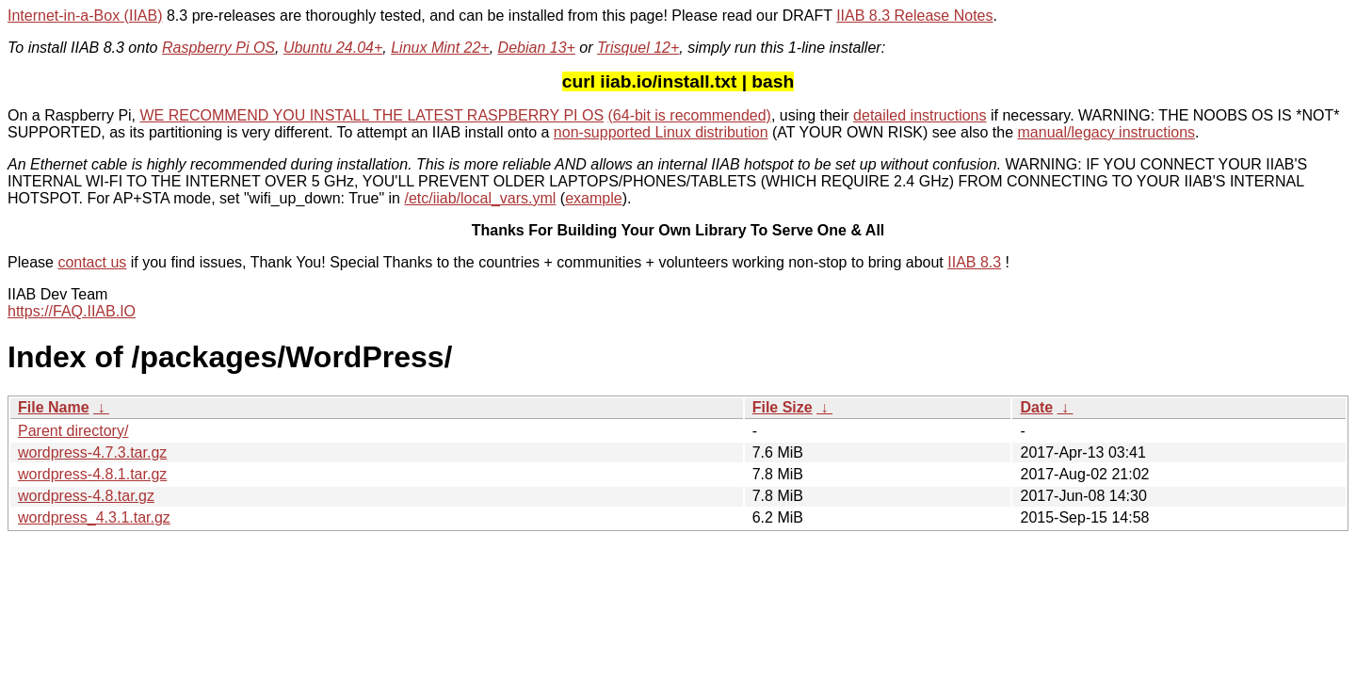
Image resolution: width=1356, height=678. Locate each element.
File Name (53, 407)
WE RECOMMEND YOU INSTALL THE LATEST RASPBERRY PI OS (372, 115)
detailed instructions (919, 115)
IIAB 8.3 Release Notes (914, 16)
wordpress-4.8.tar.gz (86, 496)
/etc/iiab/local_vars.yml (480, 198)
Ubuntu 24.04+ (332, 48)
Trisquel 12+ (638, 48)
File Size (782, 407)
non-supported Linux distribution (661, 132)
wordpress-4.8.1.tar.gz (92, 474)
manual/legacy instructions (1107, 132)
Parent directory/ (73, 431)
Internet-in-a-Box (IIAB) (85, 16)
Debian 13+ (536, 48)
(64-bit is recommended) (689, 115)
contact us (91, 262)
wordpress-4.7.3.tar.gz (92, 452)
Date (1036, 407)
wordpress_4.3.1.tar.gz (94, 517)
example (593, 198)
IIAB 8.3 (974, 262)
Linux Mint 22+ (440, 48)
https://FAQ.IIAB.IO (72, 311)
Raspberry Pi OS (218, 48)
